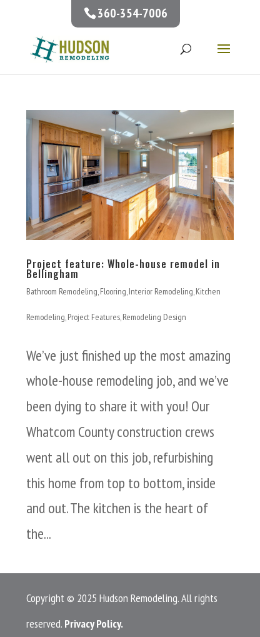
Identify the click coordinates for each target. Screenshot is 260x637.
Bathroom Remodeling (62, 291)
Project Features (94, 317)
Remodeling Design (154, 317)
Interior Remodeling (161, 291)
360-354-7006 (133, 13)
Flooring (113, 291)
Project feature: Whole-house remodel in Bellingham (123, 268)
